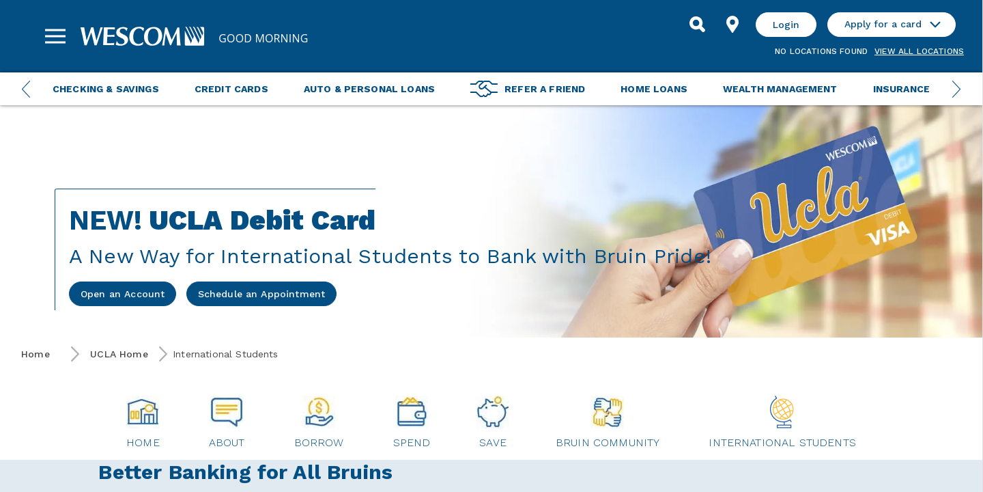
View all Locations (919, 51)
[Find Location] (732, 24)
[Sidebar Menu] (55, 36)
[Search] (697, 24)
